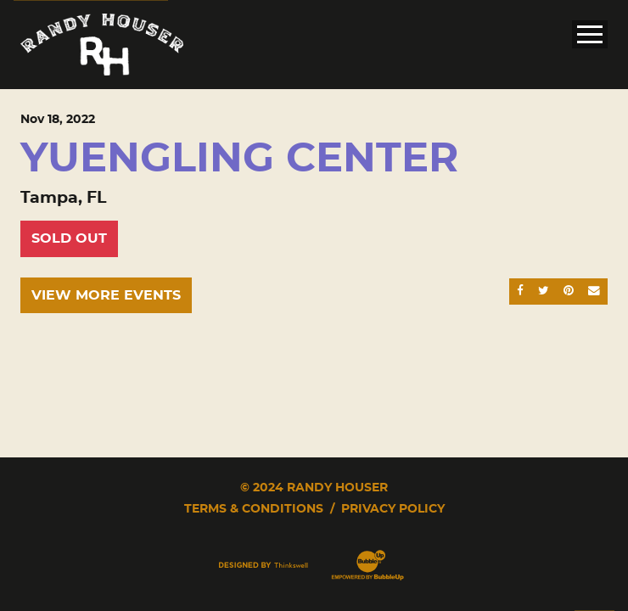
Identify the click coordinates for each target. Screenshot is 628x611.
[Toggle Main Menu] (590, 34)
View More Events (106, 295)
